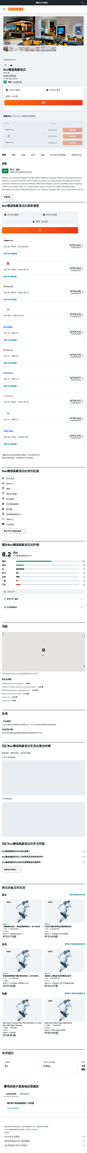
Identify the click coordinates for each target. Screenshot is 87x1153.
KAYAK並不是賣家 (44, 1136)
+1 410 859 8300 (10, 78)
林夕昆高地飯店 (13, 1108)
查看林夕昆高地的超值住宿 (75, 944)
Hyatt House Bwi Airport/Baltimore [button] (58, 1023)
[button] (82, 2)
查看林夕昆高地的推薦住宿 (75, 993)
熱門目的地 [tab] (24, 1094)
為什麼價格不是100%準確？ (44, 1145)
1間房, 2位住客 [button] (11, 96)
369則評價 (17, 82)
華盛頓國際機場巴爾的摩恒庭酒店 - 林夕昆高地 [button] (20, 976)
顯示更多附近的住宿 (77, 895)
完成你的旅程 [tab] (11, 1094)
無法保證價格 (33, 1129)
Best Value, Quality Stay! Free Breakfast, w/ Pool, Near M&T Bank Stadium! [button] (22, 1024)
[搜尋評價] (45, 591)
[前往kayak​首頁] (15, 9)
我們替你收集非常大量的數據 (44, 1141)
